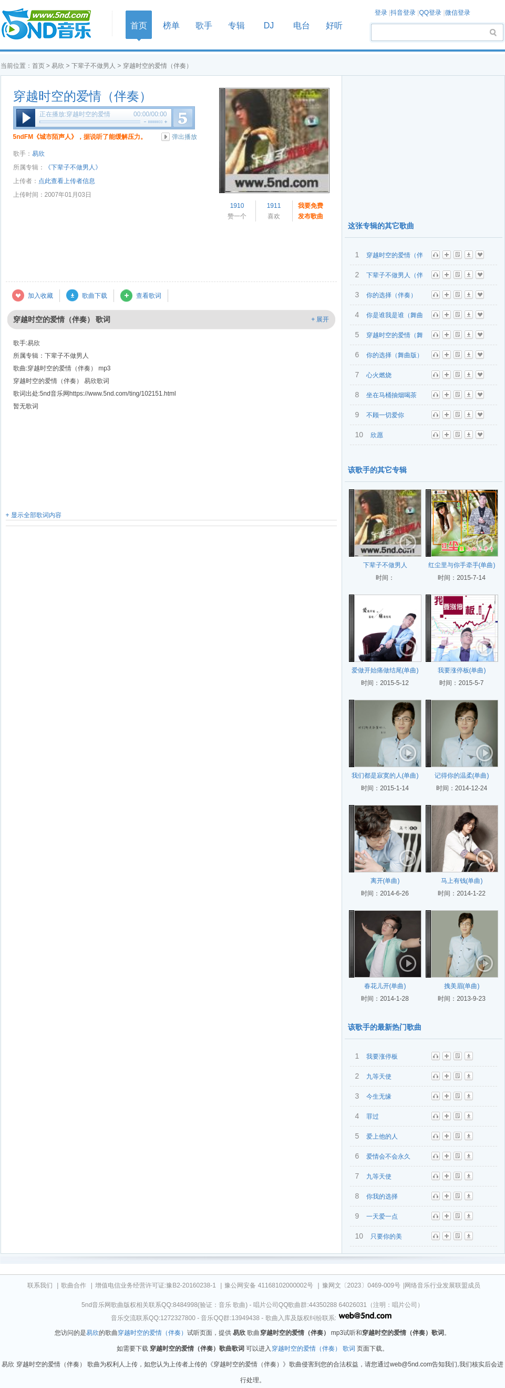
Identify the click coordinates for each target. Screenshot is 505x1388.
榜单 (171, 25)
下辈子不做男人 (93, 65)
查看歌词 (148, 295)
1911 (274, 205)
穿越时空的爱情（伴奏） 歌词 (313, 1348)
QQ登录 (430, 12)
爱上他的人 (382, 1136)
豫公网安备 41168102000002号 (268, 1285)
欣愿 (376, 435)
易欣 (57, 65)
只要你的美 (386, 1236)
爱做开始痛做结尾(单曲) (385, 670)
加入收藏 (40, 295)
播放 (25, 118)
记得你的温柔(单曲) (462, 775)
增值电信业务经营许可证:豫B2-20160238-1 (155, 1285)
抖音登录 (403, 12)
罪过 (372, 1116)
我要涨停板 (382, 1056)
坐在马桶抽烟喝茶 (391, 395)
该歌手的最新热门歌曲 (384, 1027)
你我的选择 (382, 1196)
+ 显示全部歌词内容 (33, 515)
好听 (334, 25)
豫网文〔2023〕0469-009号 (361, 1285)
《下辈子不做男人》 (73, 167)
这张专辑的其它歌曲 (381, 226)
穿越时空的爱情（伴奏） (82, 96)
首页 (53, 24)
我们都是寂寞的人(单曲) (385, 775)
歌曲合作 (73, 1285)
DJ (269, 25)
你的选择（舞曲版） (394, 355)
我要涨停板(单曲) (462, 670)
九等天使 (378, 1076)
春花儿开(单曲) (385, 986)
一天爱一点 (382, 1216)
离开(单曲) (385, 880)
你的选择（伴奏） (391, 295)
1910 (237, 205)
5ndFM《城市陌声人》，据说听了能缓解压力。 (80, 136)
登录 (381, 12)
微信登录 (457, 12)
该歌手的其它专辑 (377, 470)
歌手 (203, 25)
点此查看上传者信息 (66, 181)
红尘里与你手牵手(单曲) (462, 565)
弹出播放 (184, 136)
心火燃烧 (378, 375)
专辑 (236, 25)
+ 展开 (320, 319)
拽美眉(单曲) (462, 986)
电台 (301, 25)
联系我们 (40, 1285)
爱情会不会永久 (388, 1156)
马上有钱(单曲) (462, 880)
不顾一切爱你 (385, 415)
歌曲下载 (94, 295)
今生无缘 (378, 1096)
